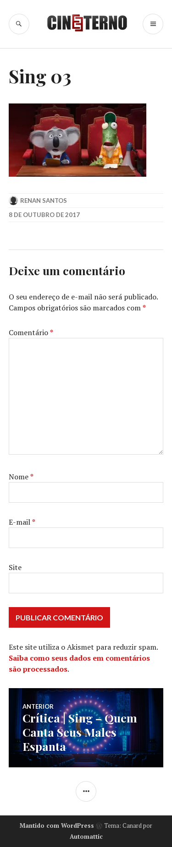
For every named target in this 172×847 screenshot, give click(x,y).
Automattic (86, 836)
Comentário (31, 332)
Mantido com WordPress (57, 825)
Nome (21, 477)
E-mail (22, 522)
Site (15, 567)
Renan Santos (43, 200)
